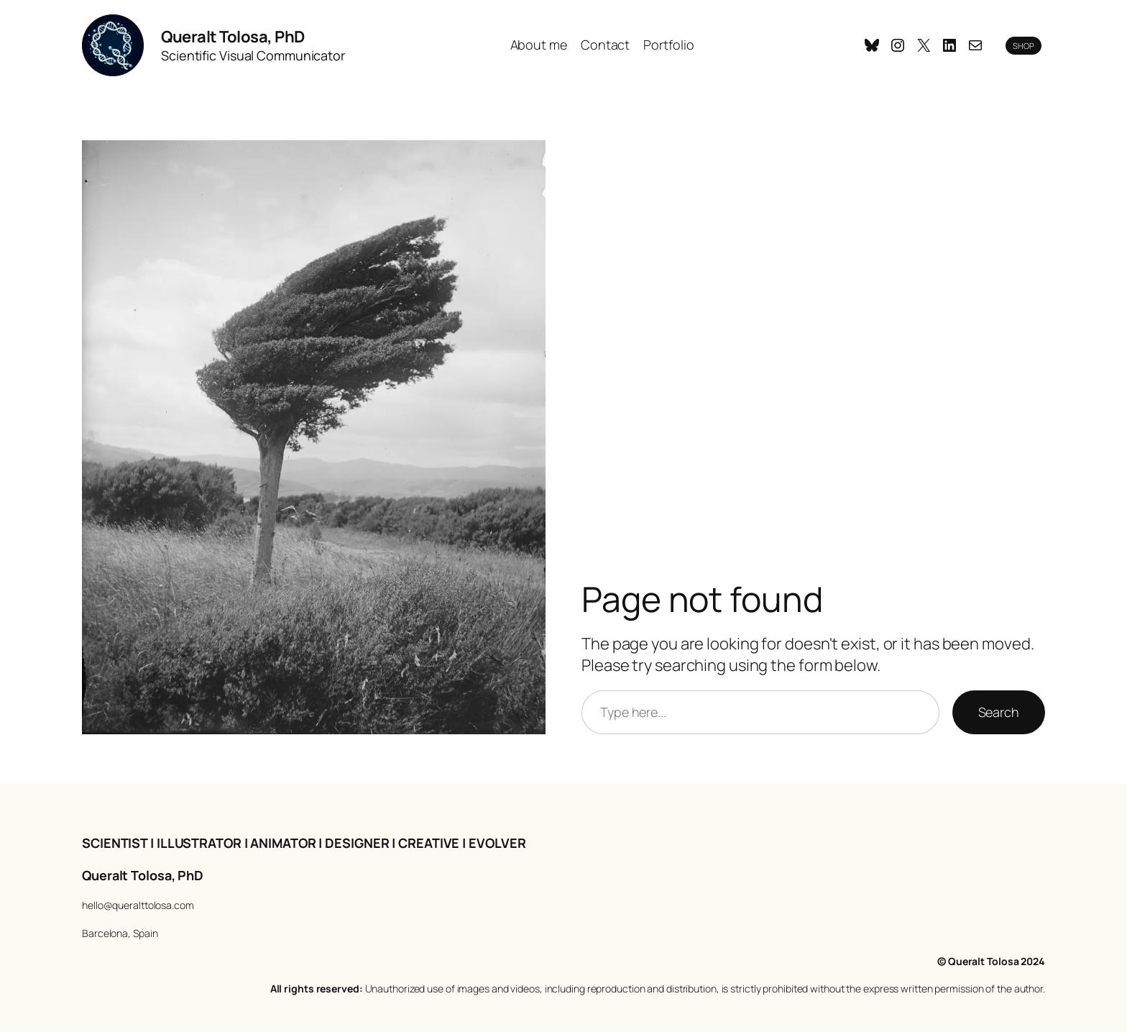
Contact (605, 44)
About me (538, 44)
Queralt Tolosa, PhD (233, 36)
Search (998, 712)
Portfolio (668, 44)
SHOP (1023, 45)
